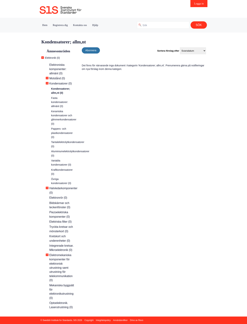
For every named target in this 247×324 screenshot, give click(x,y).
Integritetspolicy (103, 320)
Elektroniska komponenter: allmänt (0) (57, 69)
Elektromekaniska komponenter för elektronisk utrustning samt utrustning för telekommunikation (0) (61, 268)
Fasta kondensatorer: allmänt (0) (59, 102)
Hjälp (95, 25)
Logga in (199, 3)
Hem (44, 25)
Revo (140, 320)
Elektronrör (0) (58, 197)
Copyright (89, 320)
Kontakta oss (80, 25)
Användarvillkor (120, 320)
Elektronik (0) (52, 57)
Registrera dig (60, 25)
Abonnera (90, 50)
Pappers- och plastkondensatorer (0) (62, 133)
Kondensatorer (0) (60, 83)
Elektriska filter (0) (60, 221)
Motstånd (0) (57, 78)
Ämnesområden (58, 51)
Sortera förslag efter (168, 50)
